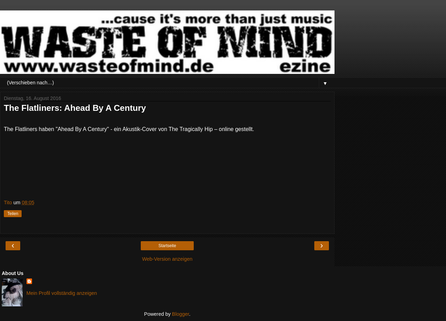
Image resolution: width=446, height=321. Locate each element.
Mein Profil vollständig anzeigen (61, 293)
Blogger (180, 314)
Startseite (167, 245)
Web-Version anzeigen (167, 259)
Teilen (12, 213)
